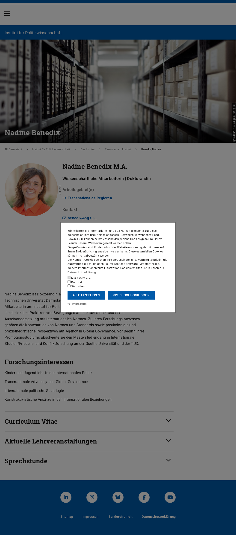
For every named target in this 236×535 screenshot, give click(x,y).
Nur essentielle (79, 278)
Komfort (75, 282)
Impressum (77, 304)
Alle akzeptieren (86, 295)
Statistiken (76, 286)
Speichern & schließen (131, 295)
